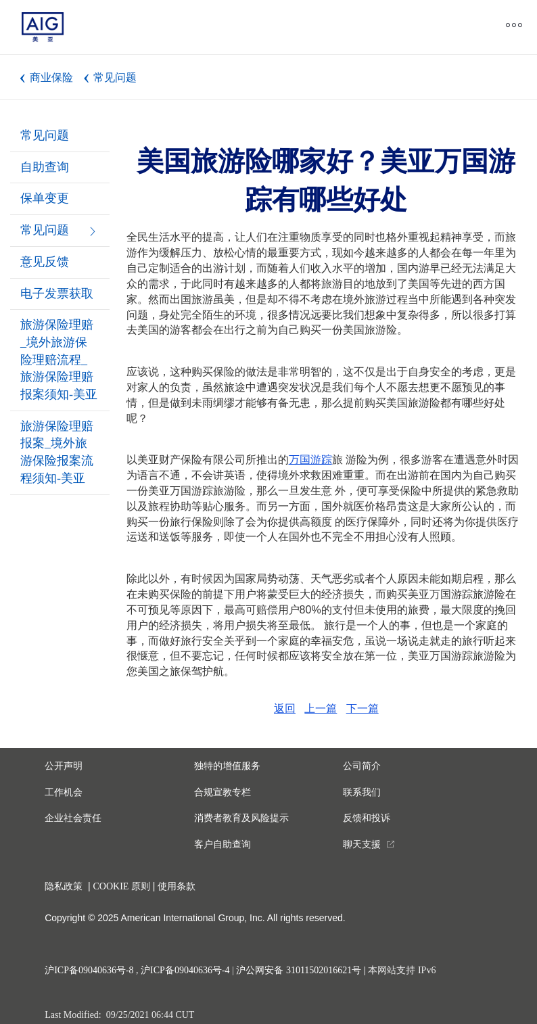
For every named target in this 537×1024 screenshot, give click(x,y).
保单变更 (44, 198)
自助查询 (44, 167)
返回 (285, 708)
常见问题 (44, 135)
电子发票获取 (56, 293)
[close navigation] (299, 27)
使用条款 (176, 886)
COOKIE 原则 (121, 886)
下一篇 (362, 708)
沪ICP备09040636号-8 (89, 970)
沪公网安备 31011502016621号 (298, 970)
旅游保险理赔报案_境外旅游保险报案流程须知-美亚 (56, 452)
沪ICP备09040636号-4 (185, 970)
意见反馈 (44, 262)
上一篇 (320, 708)
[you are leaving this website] (369, 844)
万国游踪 (310, 459)
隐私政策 (64, 886)
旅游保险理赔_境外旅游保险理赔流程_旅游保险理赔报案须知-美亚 (58, 359)
